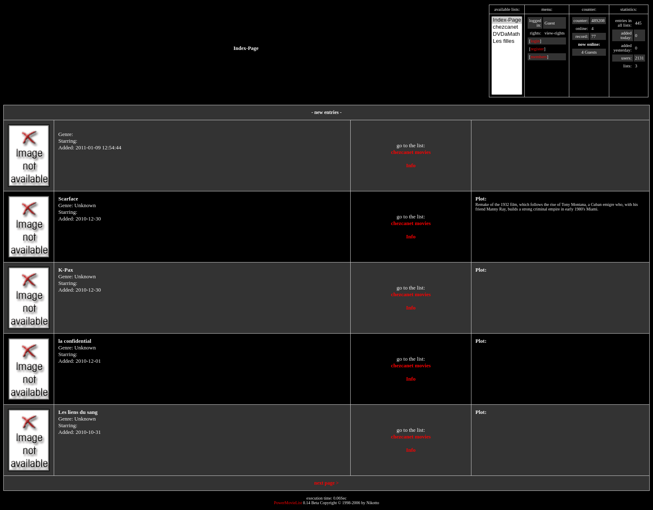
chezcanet (507, 27)
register (537, 49)
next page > (326, 483)
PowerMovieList (288, 502)
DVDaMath (507, 34)
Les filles (507, 41)
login (535, 41)
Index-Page (507, 20)
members (539, 56)
